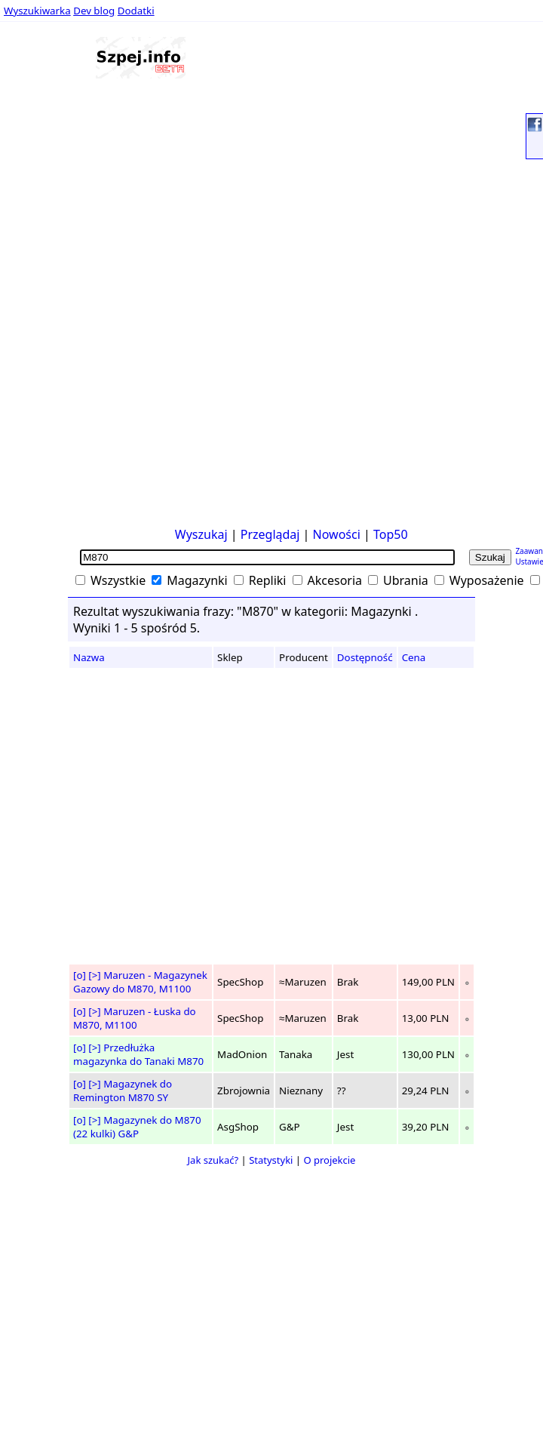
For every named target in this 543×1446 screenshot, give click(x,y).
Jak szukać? (213, 1160)
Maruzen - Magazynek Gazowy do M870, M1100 (140, 981)
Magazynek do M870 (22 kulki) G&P (137, 1126)
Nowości (336, 534)
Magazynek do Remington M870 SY (122, 1090)
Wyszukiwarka (37, 10)
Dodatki (136, 10)
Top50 (390, 534)
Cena (414, 657)
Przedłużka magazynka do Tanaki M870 (138, 1054)
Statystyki (271, 1160)
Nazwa (89, 657)
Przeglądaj (270, 534)
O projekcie (329, 1160)
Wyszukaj (201, 534)
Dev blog (94, 10)
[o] (79, 975)
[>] (94, 975)
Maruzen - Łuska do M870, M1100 (134, 1018)
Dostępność (365, 657)
